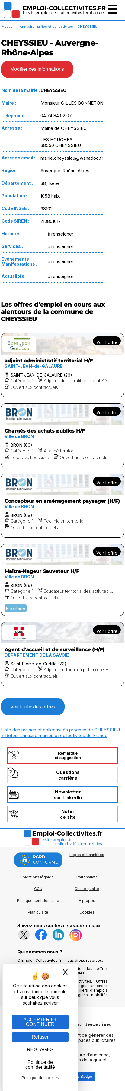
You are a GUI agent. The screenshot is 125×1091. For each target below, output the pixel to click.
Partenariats (87, 877)
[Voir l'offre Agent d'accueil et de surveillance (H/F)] (62, 654)
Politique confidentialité (38, 900)
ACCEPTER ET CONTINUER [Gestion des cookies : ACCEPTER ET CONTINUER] (40, 1022)
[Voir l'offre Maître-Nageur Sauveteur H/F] (62, 580)
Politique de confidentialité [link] (40, 1065)
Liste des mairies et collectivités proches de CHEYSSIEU (60, 730)
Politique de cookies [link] (40, 1077)
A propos (87, 900)
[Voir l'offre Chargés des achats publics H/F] (62, 435)
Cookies (87, 912)
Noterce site (68, 814)
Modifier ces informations (37, 69)
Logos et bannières (86, 854)
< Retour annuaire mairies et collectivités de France (54, 735)
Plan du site (38, 912)
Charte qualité (87, 888)
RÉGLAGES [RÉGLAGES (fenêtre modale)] (40, 1049)
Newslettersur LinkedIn (68, 794)
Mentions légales (38, 877)
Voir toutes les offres (32, 707)
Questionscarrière (68, 775)
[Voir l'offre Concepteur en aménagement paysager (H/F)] (62, 505)
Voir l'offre (106, 342)
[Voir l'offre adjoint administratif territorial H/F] (62, 365)
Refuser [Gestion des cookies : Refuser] (40, 1036)
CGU (38, 888)
